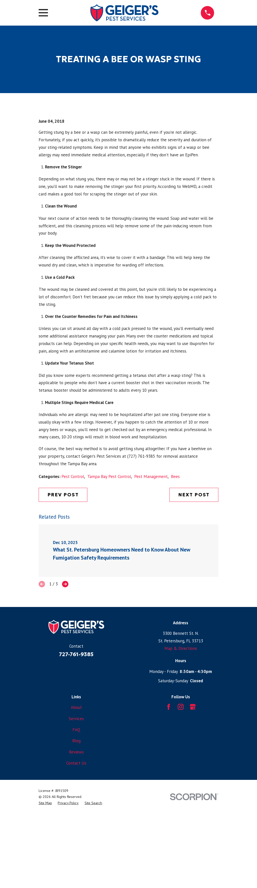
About (76, 792)
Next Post (194, 580)
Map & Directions (180, 733)
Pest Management (151, 562)
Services (76, 804)
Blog (76, 826)
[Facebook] (169, 792)
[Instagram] (181, 792)
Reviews (76, 837)
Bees (175, 562)
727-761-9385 (76, 739)
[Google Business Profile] (193, 792)
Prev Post (63, 580)
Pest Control (72, 562)
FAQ (76, 815)
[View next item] (65, 669)
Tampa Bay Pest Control (109, 562)
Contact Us (76, 848)
